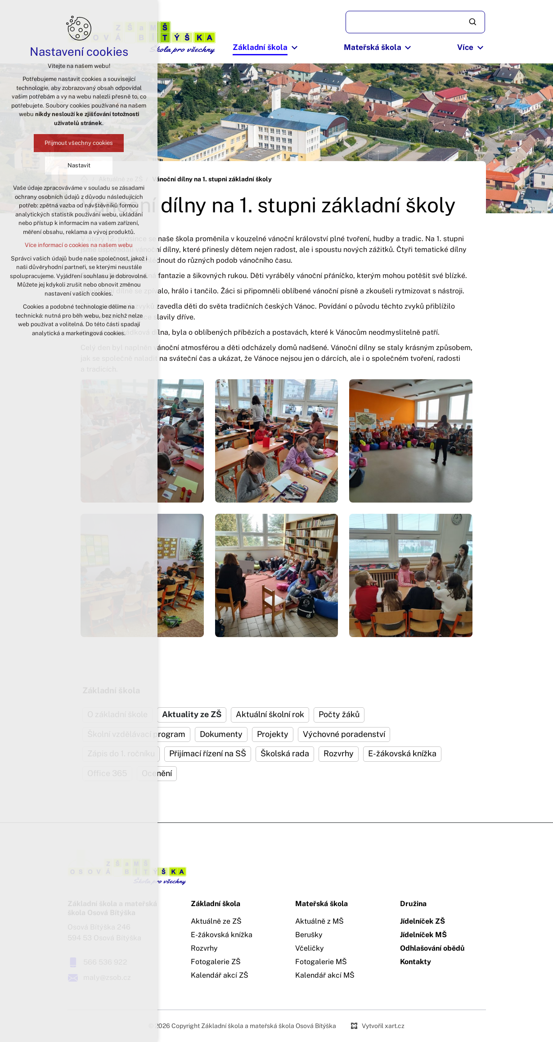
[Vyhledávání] (473, 22)
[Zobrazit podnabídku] (294, 48)
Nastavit (78, 165)
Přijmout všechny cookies (79, 142)
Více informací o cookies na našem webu (79, 245)
